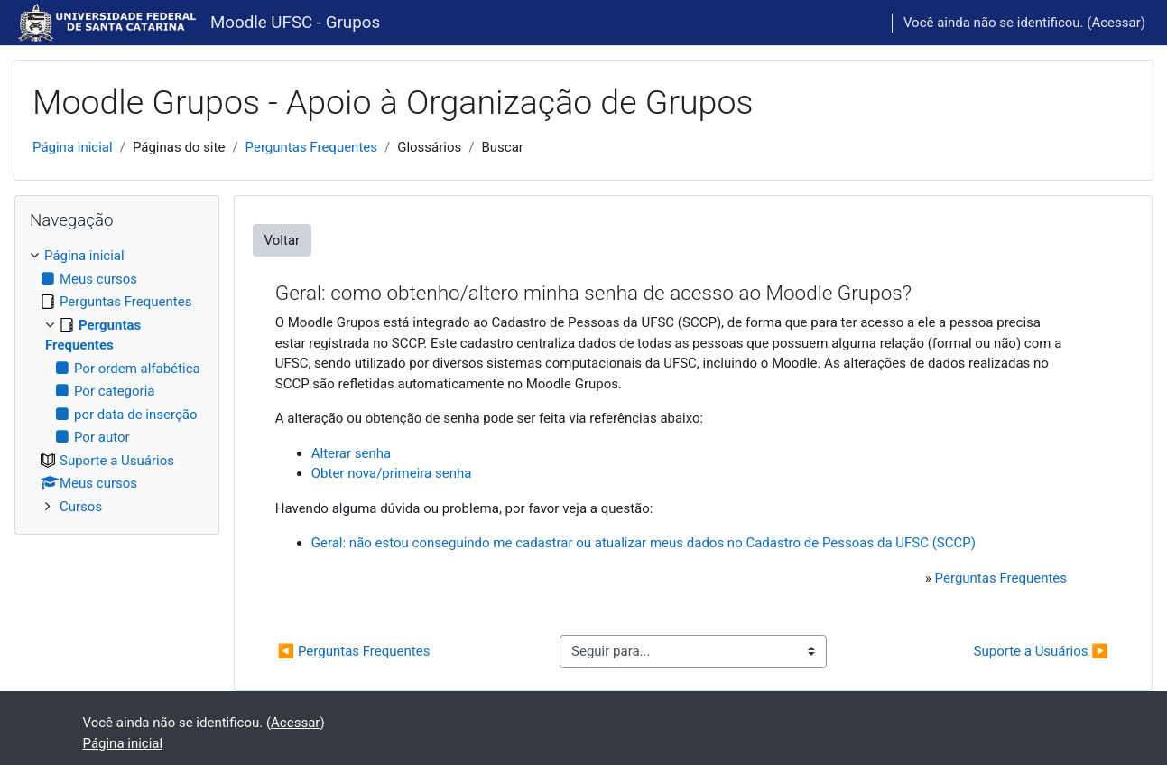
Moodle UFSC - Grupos (295, 23)
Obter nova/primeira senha (391, 473)
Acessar (1115, 22)
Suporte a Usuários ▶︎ (1041, 651)
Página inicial (72, 147)
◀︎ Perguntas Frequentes (354, 651)
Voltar (282, 240)
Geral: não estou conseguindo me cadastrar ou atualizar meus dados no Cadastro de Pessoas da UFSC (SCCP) (643, 543)
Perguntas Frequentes (311, 147)
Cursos (81, 507)
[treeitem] (117, 381)
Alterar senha (351, 453)
